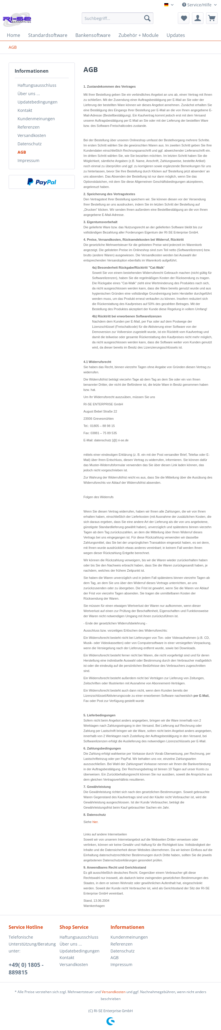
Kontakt (25, 110)
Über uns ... (29, 93)
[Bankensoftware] (93, 35)
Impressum (28, 160)
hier (95, 822)
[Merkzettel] (183, 18)
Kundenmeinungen (36, 118)
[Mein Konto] (197, 18)
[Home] (13, 35)
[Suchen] (147, 18)
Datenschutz (30, 143)
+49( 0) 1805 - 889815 (26, 968)
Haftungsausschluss (37, 85)
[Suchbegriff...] (118, 18)
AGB (22, 152)
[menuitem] (118, 20)
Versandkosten (32, 135)
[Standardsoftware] (47, 35)
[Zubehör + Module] (139, 35)
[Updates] (176, 35)
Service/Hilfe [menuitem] (197, 4)
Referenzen (29, 127)
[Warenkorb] (212, 18)
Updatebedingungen (38, 102)
